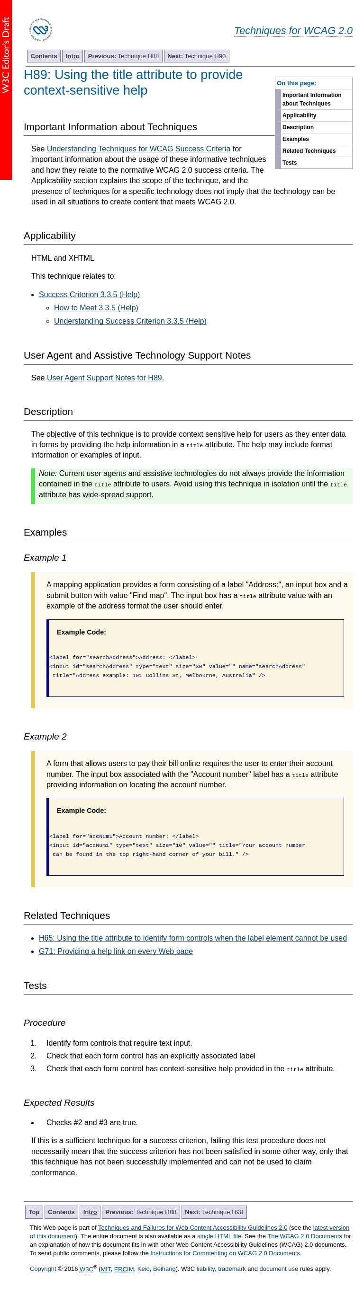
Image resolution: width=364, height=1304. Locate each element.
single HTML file (219, 1236)
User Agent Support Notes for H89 (104, 378)
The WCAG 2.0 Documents (304, 1236)
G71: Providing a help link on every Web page (116, 951)
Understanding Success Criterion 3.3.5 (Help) (130, 321)
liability (206, 1269)
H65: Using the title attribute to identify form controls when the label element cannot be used (193, 938)
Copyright (43, 1269)
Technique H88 (123, 56)
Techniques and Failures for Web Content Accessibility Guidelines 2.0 (192, 1227)
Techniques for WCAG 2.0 (293, 30)
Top (34, 1212)
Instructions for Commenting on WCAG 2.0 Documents (225, 1253)
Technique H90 (196, 56)
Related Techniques (309, 151)
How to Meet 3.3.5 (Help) (96, 308)
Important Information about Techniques (312, 99)
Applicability (299, 115)
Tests (289, 162)
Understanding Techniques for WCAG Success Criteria (138, 149)
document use (279, 1269)
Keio (143, 1269)
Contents (44, 56)
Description (298, 127)
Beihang (164, 1269)
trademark (232, 1269)
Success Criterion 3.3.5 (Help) (89, 295)
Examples (295, 139)
